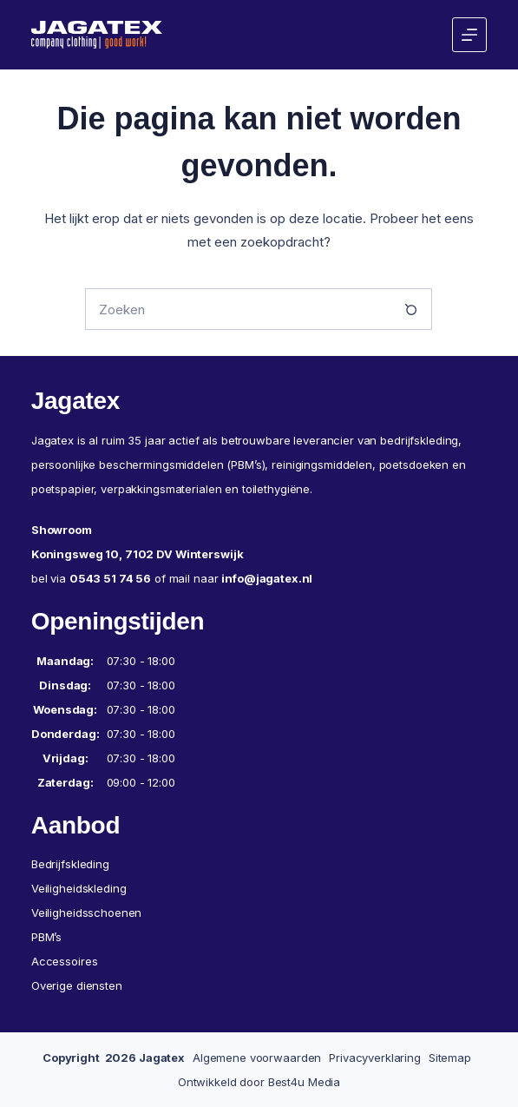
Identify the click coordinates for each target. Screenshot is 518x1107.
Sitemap (450, 1057)
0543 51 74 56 (110, 578)
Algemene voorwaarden (257, 1057)
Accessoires (64, 961)
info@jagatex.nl (266, 578)
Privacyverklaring (375, 1057)
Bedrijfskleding (70, 864)
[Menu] (469, 34)
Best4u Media (304, 1082)
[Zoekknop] (411, 309)
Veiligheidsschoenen (86, 912)
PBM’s (46, 937)
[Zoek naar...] (237, 309)
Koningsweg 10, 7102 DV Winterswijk (137, 554)
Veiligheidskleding (79, 888)
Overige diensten (76, 985)
